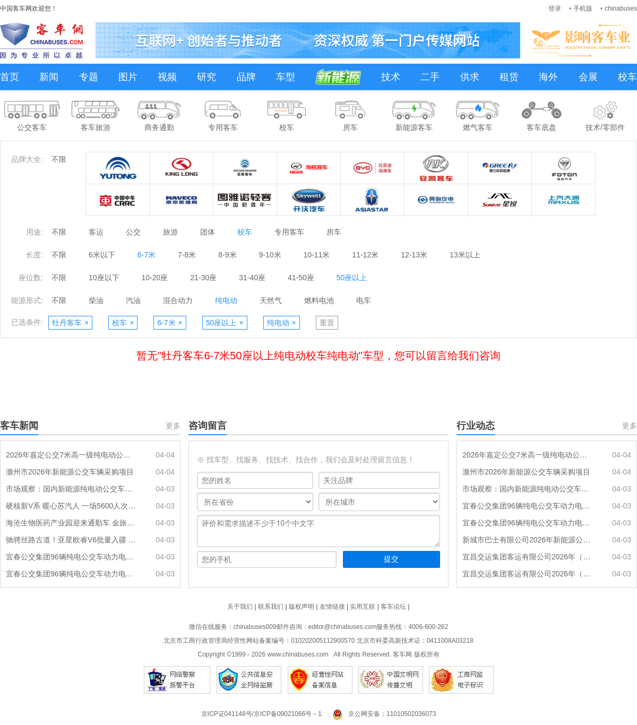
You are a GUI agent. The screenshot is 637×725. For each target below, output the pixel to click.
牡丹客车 (70, 322)
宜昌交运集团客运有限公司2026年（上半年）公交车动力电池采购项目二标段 (528, 573)
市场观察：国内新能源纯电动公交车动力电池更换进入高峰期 (71, 489)
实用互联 (362, 606)
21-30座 (203, 277)
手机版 (582, 8)
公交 (133, 232)
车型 (285, 77)
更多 (173, 425)
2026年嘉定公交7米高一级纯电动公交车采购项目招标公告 (71, 455)
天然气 (271, 300)
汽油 (133, 300)
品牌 (246, 77)
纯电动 (226, 300)
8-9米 (227, 255)
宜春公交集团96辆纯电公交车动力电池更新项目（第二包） (71, 557)
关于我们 (240, 606)
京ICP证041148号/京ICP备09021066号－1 (261, 714)
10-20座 (155, 277)
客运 (96, 232)
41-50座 (301, 277)
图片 (127, 77)
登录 (554, 8)
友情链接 (332, 606)
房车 (333, 232)
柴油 (96, 300)
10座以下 (104, 277)
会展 (588, 77)
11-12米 (365, 255)
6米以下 (102, 255)
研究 (206, 77)
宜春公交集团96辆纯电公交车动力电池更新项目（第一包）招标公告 (71, 573)
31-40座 (252, 277)
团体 (207, 232)
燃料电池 (319, 300)
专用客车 (289, 232)
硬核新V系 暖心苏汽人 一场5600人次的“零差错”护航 (71, 506)
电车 (363, 300)
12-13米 (414, 255)
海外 (548, 77)
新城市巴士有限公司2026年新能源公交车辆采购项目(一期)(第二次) (528, 540)
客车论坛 (393, 606)
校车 (627, 77)
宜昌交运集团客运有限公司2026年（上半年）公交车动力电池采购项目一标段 (528, 557)
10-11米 (317, 255)
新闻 (48, 77)
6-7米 (146, 255)
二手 (430, 77)
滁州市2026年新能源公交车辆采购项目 (70, 472)
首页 (9, 77)
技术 (390, 77)
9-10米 (270, 255)
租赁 (509, 77)
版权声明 (301, 606)
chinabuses (621, 8)
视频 (167, 77)
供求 (469, 77)
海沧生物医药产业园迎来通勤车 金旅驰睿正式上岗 (71, 523)
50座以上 (352, 277)
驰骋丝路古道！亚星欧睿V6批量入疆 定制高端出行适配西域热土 (71, 540)
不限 (58, 159)
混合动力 (178, 300)
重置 (327, 322)
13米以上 (465, 255)
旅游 (170, 232)
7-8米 (187, 255)
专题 (88, 77)
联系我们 (270, 606)
